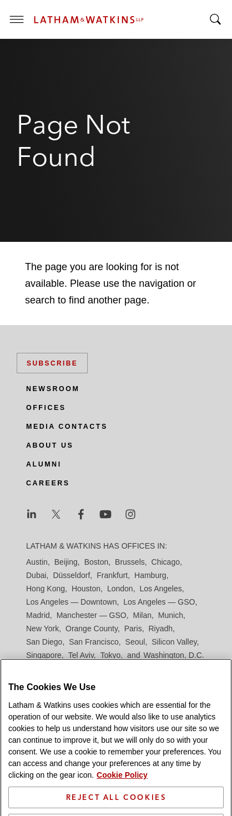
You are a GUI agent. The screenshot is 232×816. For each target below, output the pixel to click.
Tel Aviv (81, 655)
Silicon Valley (174, 641)
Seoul (135, 641)
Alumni (44, 464)
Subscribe (52, 363)
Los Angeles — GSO (159, 601)
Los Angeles (160, 588)
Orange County (91, 628)
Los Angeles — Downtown (71, 601)
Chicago (166, 561)
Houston (86, 588)
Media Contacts (67, 426)
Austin (37, 561)
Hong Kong (45, 588)
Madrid (38, 615)
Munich (170, 615)
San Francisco (93, 641)
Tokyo (110, 655)
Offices (46, 408)
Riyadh (161, 628)
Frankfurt (112, 575)
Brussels (130, 561)
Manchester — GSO (92, 615)
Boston (96, 561)
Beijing (66, 561)
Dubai (36, 575)
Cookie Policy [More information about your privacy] (122, 801)
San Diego (44, 641)
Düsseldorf (71, 575)
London (120, 588)
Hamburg (150, 575)
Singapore (44, 655)
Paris (133, 628)
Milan (142, 615)
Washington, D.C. (173, 655)
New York (42, 628)
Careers (48, 483)
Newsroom (52, 389)
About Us (49, 445)
